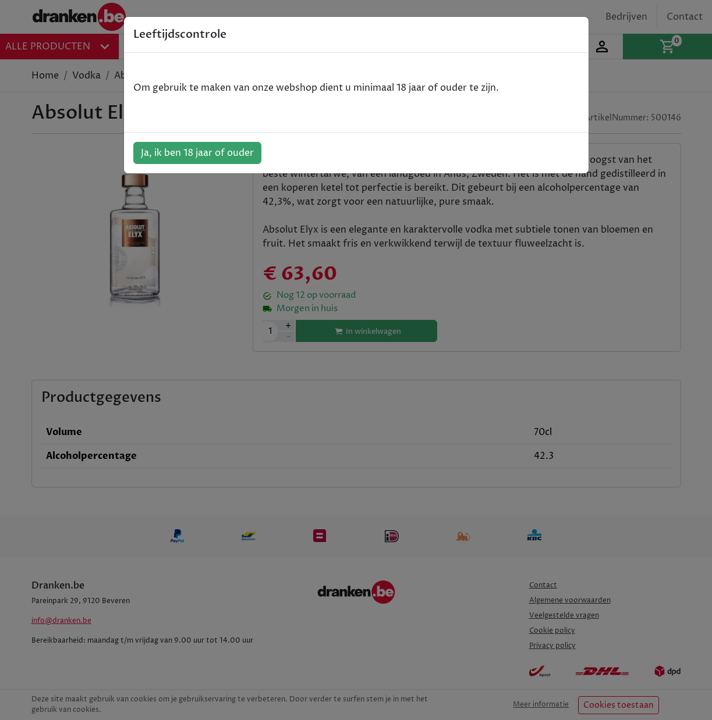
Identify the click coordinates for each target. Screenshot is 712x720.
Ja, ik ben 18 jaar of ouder (197, 153)
